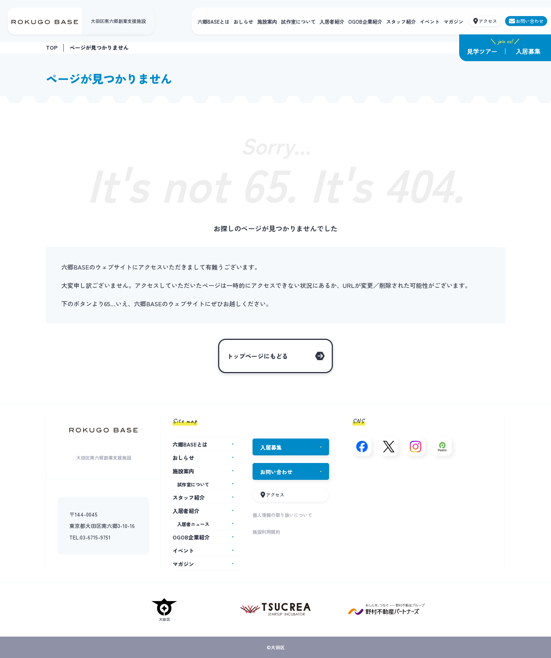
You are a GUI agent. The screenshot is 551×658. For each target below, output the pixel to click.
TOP (51, 47)
